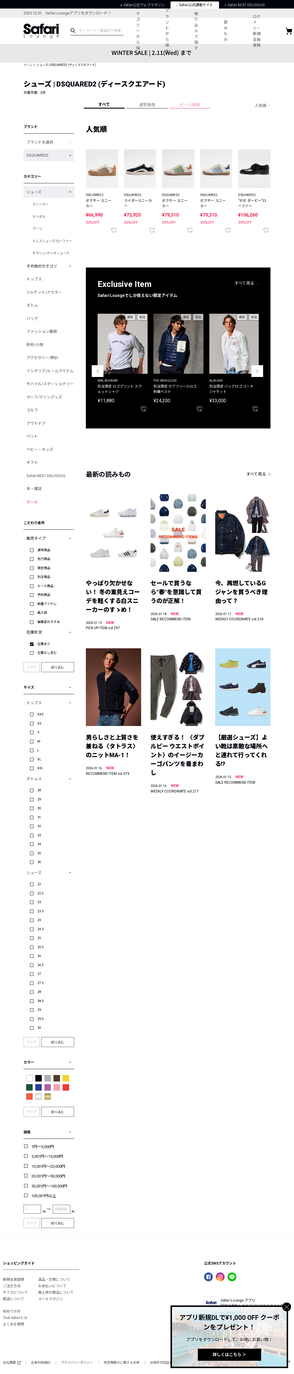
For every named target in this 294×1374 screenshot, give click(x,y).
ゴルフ (32, 410)
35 (39, 853)
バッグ (32, 318)
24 (39, 920)
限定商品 (43, 568)
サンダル (38, 217)
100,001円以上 (43, 1196)
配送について (13, 1299)
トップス (34, 279)
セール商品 (45, 586)
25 (39, 938)
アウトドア (36, 423)
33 (39, 835)
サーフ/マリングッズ (44, 397)
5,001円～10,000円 (47, 1156)
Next (257, 371)
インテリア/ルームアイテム (50, 371)
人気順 (260, 105)
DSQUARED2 (37, 155)
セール (32, 502)
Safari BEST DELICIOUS (46, 475)
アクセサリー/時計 (42, 357)
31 (39, 817)
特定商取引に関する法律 (121, 1363)
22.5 (40, 893)
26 (39, 956)
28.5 (40, 1001)
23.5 (40, 911)
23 (39, 902)
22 (39, 884)
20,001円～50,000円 (48, 1176)
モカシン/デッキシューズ (50, 253)
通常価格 (147, 104)
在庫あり (43, 644)
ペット (32, 436)
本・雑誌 (34, 488)
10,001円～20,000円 (48, 1166)
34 (39, 844)
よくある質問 (13, 1324)
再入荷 (42, 613)
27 (39, 974)
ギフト (32, 462)
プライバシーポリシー (77, 1363)
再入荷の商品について (56, 1292)
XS (39, 723)
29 (39, 799)
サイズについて (15, 1292)
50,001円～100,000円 (49, 1186)
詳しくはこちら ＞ (229, 1354)
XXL (40, 768)
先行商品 (43, 559)
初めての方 (12, 1311)
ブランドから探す (170, 31)
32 (39, 826)
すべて (104, 104)
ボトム (32, 305)
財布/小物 (34, 345)
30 (39, 808)
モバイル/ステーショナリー (50, 384)
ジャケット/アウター (44, 292)
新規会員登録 (13, 1279)
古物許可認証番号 (163, 1363)
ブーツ (37, 229)
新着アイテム (46, 604)
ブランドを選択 (39, 142)
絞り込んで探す (201, 30)
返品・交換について (54, 1279)
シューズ (33, 192)
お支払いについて (52, 1286)
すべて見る (245, 283)
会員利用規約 (40, 1363)
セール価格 (190, 104)
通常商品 (43, 550)
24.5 (40, 929)
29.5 (40, 1019)
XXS (40, 714)
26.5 (40, 965)
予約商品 (43, 595)
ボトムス (34, 779)
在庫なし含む (47, 653)
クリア (31, 667)
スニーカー (40, 204)
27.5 (40, 983)
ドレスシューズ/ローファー (52, 241)
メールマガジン (50, 1299)
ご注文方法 (12, 1286)
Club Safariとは (15, 1318)
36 (39, 862)
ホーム (28, 65)
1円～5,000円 (42, 1146)
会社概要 (11, 1363)
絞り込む (57, 667)
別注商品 (43, 577)
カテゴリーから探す (139, 31)
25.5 (40, 947)
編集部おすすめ (48, 622)
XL (39, 759)
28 (39, 790)
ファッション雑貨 (41, 331)
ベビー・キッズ (39, 449)
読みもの (233, 31)
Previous (97, 371)
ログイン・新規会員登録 (266, 31)
